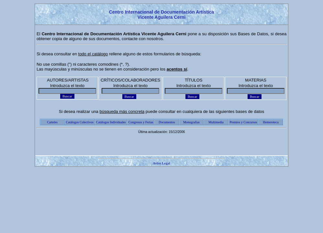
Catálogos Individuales (111, 122)
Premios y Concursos (243, 122)
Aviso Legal (161, 163)
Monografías (191, 122)
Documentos (167, 122)
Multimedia (216, 122)
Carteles (52, 122)
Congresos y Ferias (140, 122)
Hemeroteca (270, 122)
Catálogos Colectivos (80, 122)
